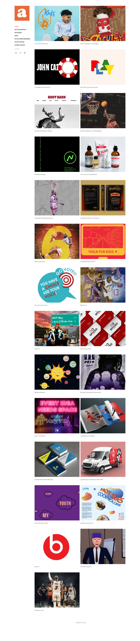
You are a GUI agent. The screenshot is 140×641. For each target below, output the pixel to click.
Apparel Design (20, 45)
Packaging (18, 33)
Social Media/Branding (22, 39)
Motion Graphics (20, 29)
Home (16, 26)
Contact (17, 49)
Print (16, 36)
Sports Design (19, 42)
